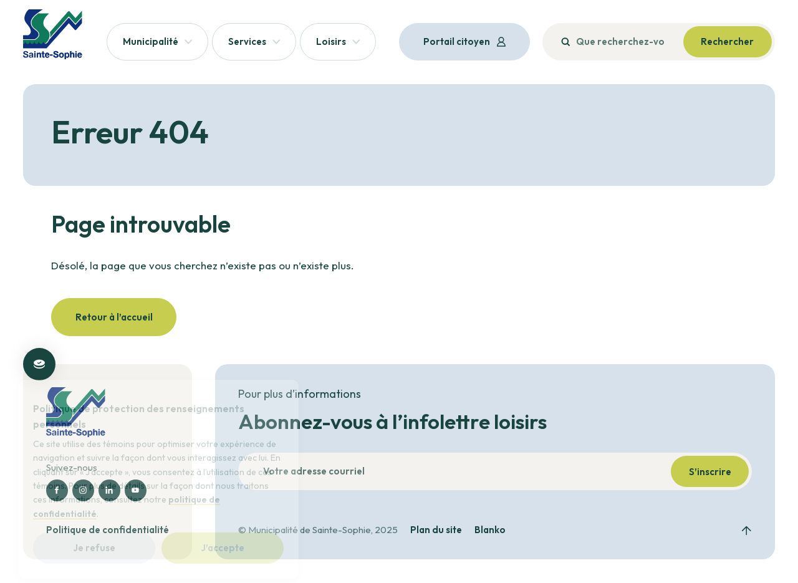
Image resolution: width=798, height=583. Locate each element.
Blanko (490, 530)
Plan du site (436, 530)
